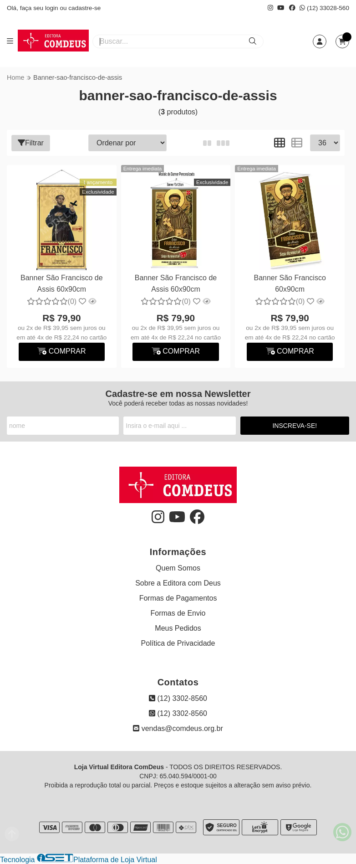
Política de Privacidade (178, 643)
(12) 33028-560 (324, 8)
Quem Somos (178, 568)
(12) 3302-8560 (178, 698)
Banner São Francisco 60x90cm (289, 283)
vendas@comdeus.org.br (178, 728)
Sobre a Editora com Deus (178, 583)
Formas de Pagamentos (178, 598)
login (52, 8)
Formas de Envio (178, 613)
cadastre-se (84, 8)
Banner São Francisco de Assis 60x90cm (61, 283)
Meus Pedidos (178, 628)
